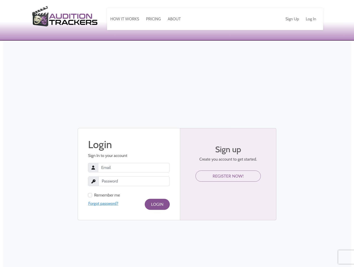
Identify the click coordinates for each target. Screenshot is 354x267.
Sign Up (292, 18)
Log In (311, 18)
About (174, 18)
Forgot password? (103, 203)
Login (157, 204)
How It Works (124, 18)
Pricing (153, 18)
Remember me (107, 195)
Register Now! (228, 175)
